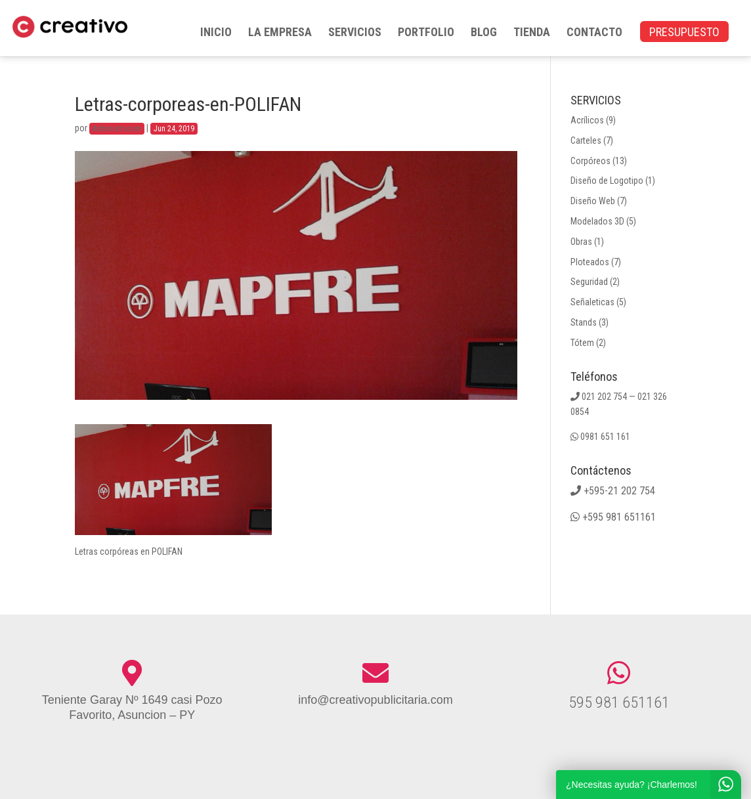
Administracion (117, 128)
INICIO (216, 33)
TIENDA (531, 33)
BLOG (484, 33)
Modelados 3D (597, 221)
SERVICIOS (354, 33)
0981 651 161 (605, 436)
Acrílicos (587, 120)
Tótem (582, 342)
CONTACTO (594, 33)
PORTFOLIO (426, 33)
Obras (581, 241)
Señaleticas (592, 302)
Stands (583, 322)
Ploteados (589, 262)
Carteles (585, 140)
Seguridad (589, 281)
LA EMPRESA (280, 33)
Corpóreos (590, 161)
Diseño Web (592, 201)
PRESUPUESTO (684, 33)
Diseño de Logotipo (606, 180)
